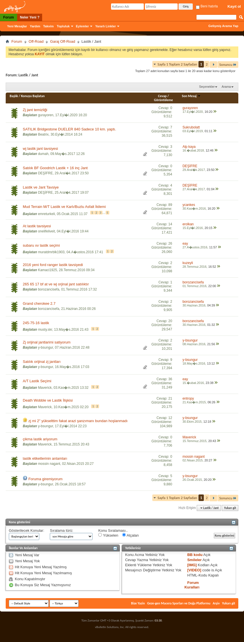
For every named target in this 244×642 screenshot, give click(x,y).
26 (170, 244)
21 (170, 398)
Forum (8, 17)
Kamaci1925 (47, 270)
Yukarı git (230, 508)
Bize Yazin (138, 603)
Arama (226, 86)
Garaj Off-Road (62, 41)
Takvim (48, 26)
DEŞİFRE (45, 173)
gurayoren (45, 115)
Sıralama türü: (61, 530)
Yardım (35, 26)
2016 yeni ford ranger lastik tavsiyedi (53, 265)
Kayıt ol (234, 6)
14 (170, 224)
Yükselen (108, 535)
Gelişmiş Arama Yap (223, 26)
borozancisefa (48, 289)
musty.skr (45, 330)
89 (170, 205)
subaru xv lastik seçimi (41, 245)
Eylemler (82, 26)
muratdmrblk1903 (51, 252)
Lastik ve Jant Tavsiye (41, 187)
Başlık (14, 96)
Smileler (194, 560)
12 (170, 418)
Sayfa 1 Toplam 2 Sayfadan (177, 64)
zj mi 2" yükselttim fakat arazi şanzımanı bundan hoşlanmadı (78, 421)
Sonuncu (228, 64)
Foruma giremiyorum (45, 479)
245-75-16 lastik (36, 323)
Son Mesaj (191, 96)
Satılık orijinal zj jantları (42, 361)
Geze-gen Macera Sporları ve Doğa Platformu (178, 603)
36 (170, 379)
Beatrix (43, 134)
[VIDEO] (194, 570)
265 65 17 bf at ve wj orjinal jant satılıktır (56, 284)
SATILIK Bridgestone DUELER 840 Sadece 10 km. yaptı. (69, 129)
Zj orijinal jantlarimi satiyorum (47, 342)
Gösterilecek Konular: (26, 530)
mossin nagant (49, 464)
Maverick (45, 388)
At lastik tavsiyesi (37, 226)
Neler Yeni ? (29, 17)
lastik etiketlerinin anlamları (45, 458)
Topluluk (63, 26)
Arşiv (216, 603)
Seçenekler (207, 86)
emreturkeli (46, 214)
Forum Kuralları (192, 584)
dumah (43, 154)
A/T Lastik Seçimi (37, 381)
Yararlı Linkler (105, 26)
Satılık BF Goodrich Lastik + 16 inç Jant (55, 168)
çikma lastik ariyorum (40, 439)
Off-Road (36, 41)
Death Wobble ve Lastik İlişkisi (48, 400)
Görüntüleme (163, 100)
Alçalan (130, 535)
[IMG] (192, 565)
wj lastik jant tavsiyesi (40, 148)
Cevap (162, 96)
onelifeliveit (46, 231)
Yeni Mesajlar (17, 26)
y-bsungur (45, 347)
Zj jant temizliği (35, 110)
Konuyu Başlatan (33, 96)
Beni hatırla (207, 6)
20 (170, 321)
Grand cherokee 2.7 (39, 303)
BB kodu (194, 555)
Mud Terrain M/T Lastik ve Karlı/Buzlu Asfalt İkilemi (64, 207)
